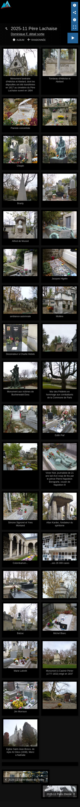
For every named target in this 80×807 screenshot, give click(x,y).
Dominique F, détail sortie (27, 34)
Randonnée (38, 40)
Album (20, 40)
